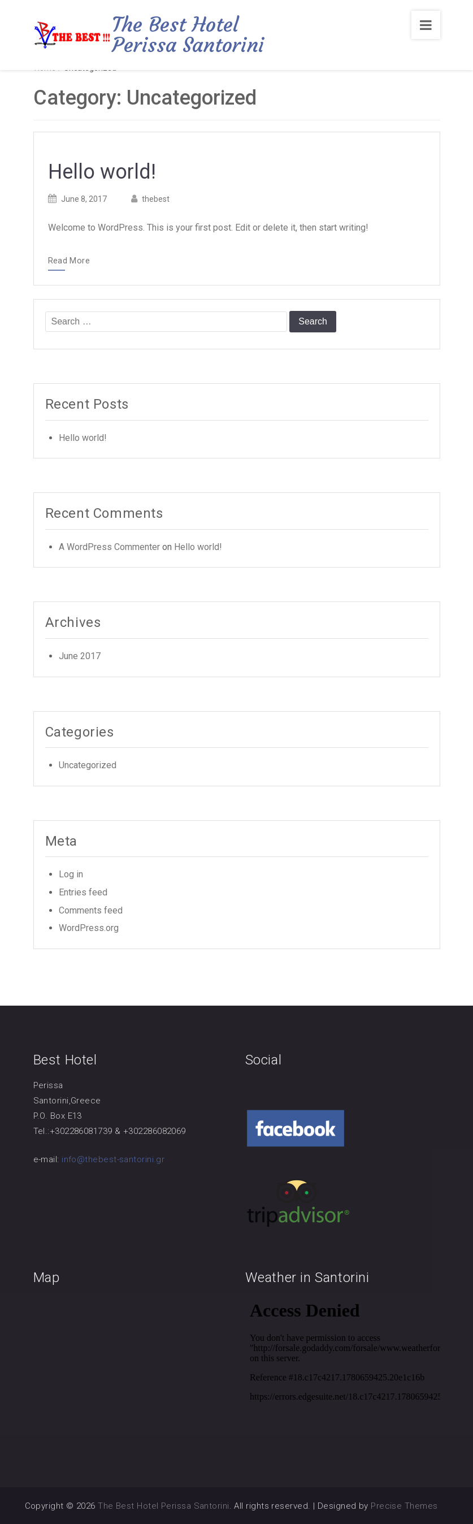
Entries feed (83, 892)
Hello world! (102, 172)
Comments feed (91, 910)
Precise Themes (404, 1506)
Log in (71, 874)
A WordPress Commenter (109, 547)
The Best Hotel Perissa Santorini (188, 35)
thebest (156, 199)
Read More (69, 261)
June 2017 (80, 656)
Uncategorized (87, 765)
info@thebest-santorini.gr (113, 1159)
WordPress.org (89, 928)
